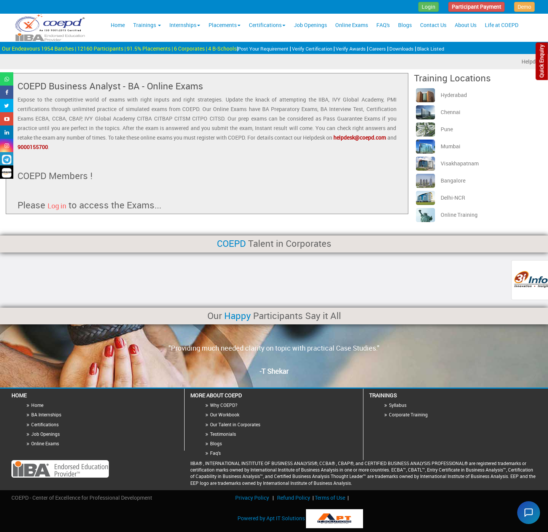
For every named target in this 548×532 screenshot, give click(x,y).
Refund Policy (293, 497)
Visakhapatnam (447, 163)
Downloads (402, 48)
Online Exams (351, 25)
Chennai (438, 112)
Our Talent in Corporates (235, 424)
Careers (378, 48)
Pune (434, 129)
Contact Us (433, 25)
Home (118, 25)
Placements (225, 25)
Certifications (267, 25)
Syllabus (397, 405)
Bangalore (440, 180)
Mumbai (438, 146)
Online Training (447, 214)
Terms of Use (330, 497)
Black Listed (430, 48)
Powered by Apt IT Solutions (271, 517)
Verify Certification (312, 48)
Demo (524, 6)
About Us (465, 25)
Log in (57, 205)
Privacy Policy (252, 497)
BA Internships (46, 414)
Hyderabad (441, 94)
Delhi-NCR (440, 197)
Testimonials (223, 434)
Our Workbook (224, 414)
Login (428, 6)
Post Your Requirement (264, 48)
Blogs (405, 25)
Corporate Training (408, 414)
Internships (184, 25)
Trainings (147, 25)
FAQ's (383, 25)
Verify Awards (351, 48)
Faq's (215, 453)
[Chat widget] (526, 510)
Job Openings (310, 25)
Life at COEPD (501, 25)
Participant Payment (476, 6)
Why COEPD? (223, 405)
